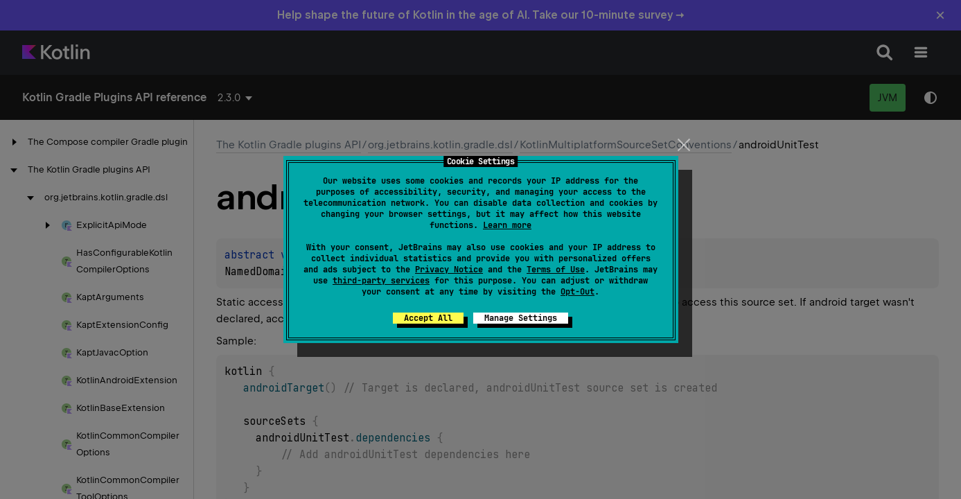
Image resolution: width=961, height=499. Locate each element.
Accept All (428, 318)
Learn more (507, 225)
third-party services (381, 280)
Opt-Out (577, 291)
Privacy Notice (449, 269)
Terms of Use (556, 269)
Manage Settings (520, 318)
